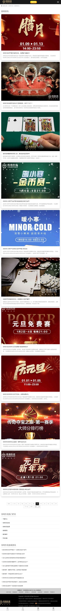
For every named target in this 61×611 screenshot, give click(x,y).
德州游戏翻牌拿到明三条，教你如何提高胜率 (16, 153)
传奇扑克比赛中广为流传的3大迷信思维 (12, 585)
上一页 (13, 503)
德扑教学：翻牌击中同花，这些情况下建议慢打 (14, 569)
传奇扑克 (10, 6)
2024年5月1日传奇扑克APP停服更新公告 (13, 577)
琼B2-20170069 (53, 601)
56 (26, 503)
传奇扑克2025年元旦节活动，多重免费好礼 (16, 394)
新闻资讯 (16, 6)
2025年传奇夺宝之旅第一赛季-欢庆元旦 (14, 442)
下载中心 (5, 519)
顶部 (53, 609)
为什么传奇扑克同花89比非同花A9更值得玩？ (14, 557)
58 (33, 503)
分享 (7, 609)
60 (41, 503)
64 (55, 503)
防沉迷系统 (21, 605)
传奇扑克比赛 (6, 526)
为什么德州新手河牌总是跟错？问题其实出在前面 (15, 565)
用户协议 (38, 605)
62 (48, 503)
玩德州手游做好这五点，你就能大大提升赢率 (16, 299)
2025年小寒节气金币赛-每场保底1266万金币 (16, 201)
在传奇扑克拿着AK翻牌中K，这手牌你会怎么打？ (15, 561)
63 (52, 503)
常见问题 (5, 538)
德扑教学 (5, 534)
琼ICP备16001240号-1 (24, 603)
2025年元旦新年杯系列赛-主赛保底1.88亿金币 (16, 489)
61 (44, 503)
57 (29, 503)
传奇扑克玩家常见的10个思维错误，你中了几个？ (17, 103)
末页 (31, 506)
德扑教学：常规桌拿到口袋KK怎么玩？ (12, 573)
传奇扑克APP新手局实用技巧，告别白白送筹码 (14, 581)
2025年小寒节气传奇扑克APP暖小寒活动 (15, 248)
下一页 (26, 506)
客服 (23, 609)
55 (22, 503)
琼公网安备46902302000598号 (43, 603)
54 (18, 503)
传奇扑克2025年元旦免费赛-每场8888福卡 (15, 346)
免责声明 (26, 605)
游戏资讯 (5, 530)
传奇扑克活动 (6, 522)
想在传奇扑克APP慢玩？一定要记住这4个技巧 (14, 549)
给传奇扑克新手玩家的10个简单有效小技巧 (13, 553)
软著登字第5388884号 (32, 601)
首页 (9, 503)
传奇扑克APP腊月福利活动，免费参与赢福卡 (16, 53)
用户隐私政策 (32, 605)
